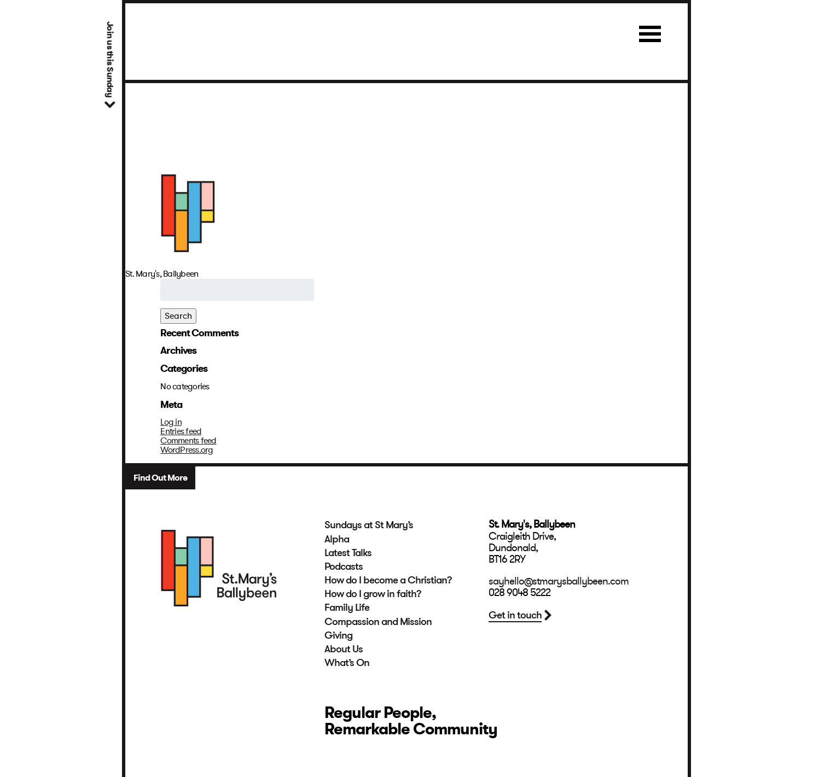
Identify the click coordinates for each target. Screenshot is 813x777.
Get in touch (515, 615)
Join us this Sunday (109, 59)
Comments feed (188, 441)
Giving (338, 635)
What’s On (346, 663)
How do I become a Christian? (388, 580)
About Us (343, 649)
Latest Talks (347, 553)
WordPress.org (186, 450)
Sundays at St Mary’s (368, 525)
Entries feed (180, 431)
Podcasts (343, 566)
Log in (171, 422)
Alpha (336, 539)
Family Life (346, 607)
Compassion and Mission (378, 622)
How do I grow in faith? (372, 594)
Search (178, 316)
